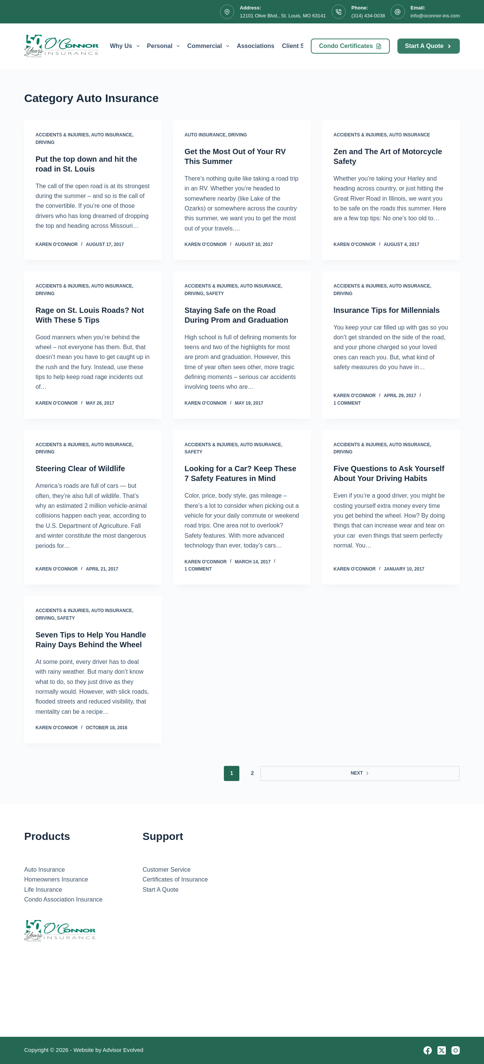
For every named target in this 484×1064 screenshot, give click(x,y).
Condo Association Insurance (63, 899)
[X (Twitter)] (441, 1050)
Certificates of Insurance (175, 879)
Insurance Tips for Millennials (387, 310)
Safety (215, 293)
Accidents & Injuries (62, 135)
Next (360, 773)
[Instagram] (455, 1050)
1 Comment (347, 403)
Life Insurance (43, 889)
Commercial (209, 46)
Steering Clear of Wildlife (80, 468)
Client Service (302, 46)
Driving (45, 142)
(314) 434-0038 (368, 16)
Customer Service (167, 869)
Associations (256, 46)
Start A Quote (428, 46)
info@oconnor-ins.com (435, 16)
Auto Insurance (111, 135)
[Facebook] (428, 1050)
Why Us (126, 46)
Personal (165, 46)
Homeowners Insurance (56, 879)
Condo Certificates (350, 46)
